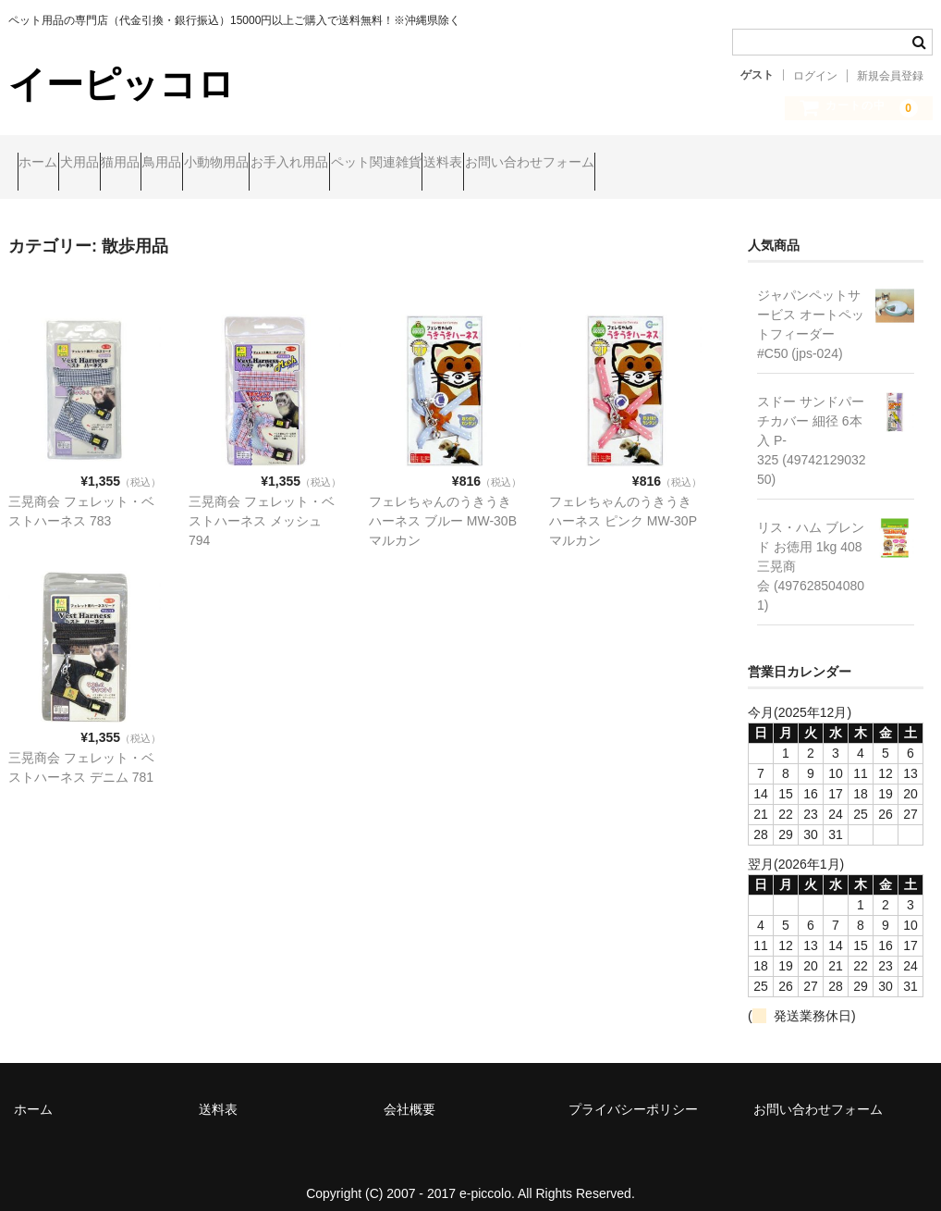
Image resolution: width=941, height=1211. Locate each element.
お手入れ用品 (476, 163)
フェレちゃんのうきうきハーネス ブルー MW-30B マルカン (443, 505)
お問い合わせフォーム (822, 163)
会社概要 (409, 1093)
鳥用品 (277, 163)
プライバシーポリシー (633, 1093)
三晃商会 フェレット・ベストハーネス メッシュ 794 (262, 505)
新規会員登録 (890, 75)
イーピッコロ (121, 84)
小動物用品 (367, 163)
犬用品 (123, 163)
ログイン (815, 75)
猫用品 (200, 163)
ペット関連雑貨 (598, 163)
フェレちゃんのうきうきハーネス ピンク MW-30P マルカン (623, 505)
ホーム (47, 163)
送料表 (700, 163)
